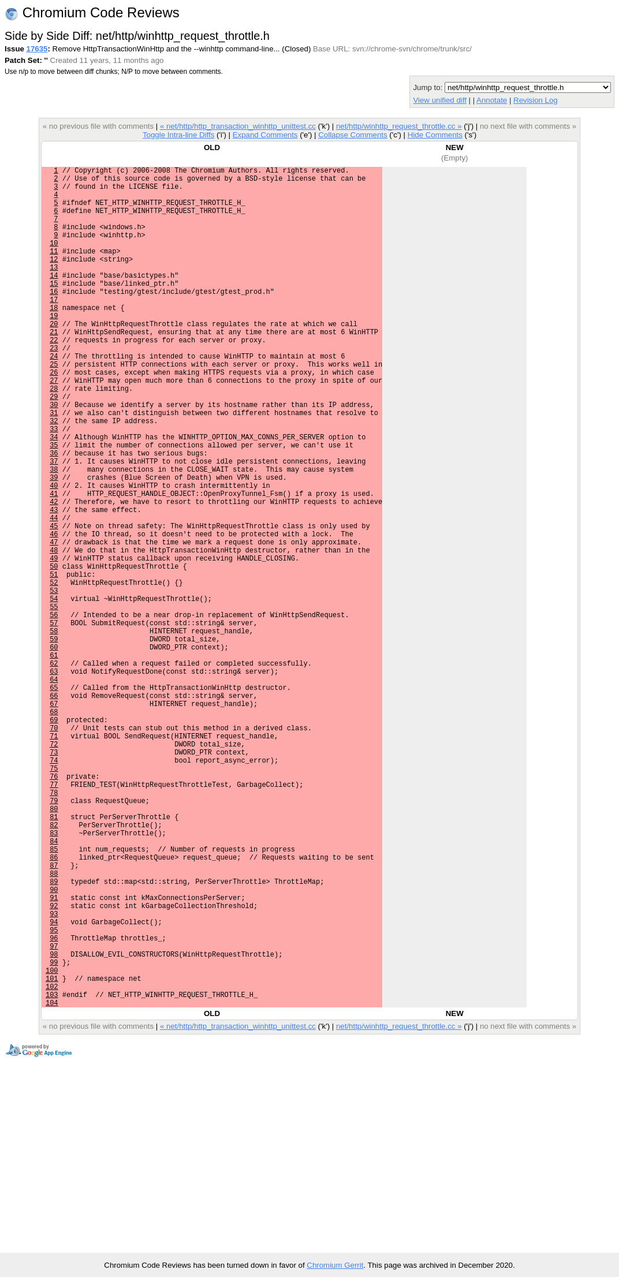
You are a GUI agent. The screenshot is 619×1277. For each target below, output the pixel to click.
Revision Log (535, 100)
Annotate (491, 100)
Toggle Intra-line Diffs (178, 134)
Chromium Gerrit (335, 1265)
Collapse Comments (352, 134)
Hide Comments (435, 134)
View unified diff (439, 100)
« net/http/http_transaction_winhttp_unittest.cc (238, 126)
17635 (37, 48)
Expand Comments (265, 134)
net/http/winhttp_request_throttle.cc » (399, 126)
